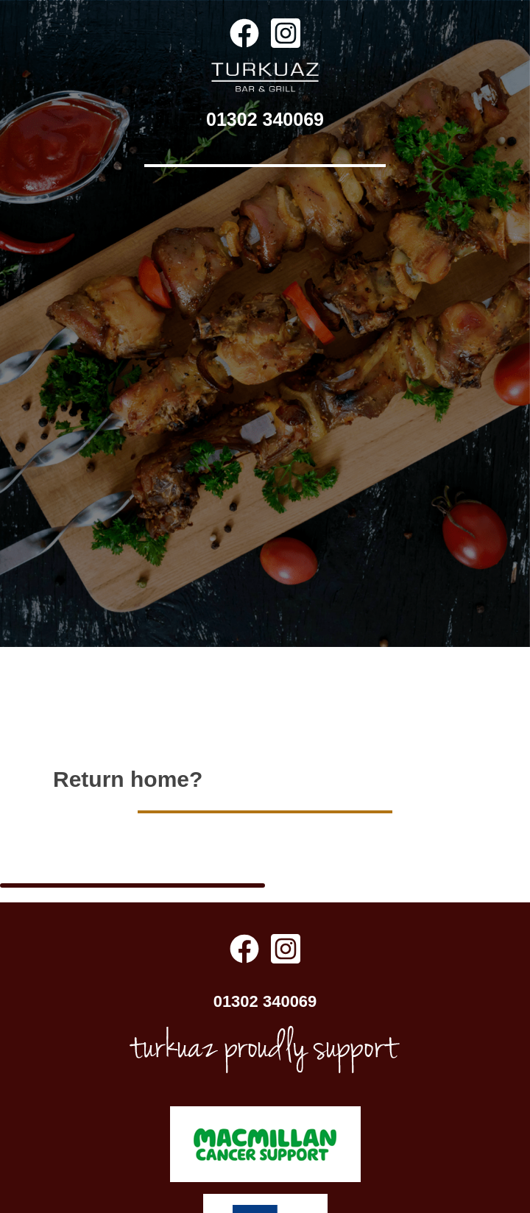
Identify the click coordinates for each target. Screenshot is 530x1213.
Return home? (127, 739)
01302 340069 (265, 119)
